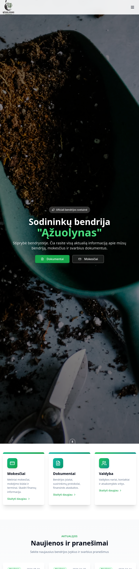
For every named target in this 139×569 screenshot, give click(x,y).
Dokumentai (52, 259)
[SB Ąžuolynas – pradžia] (8, 7)
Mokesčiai (88, 259)
